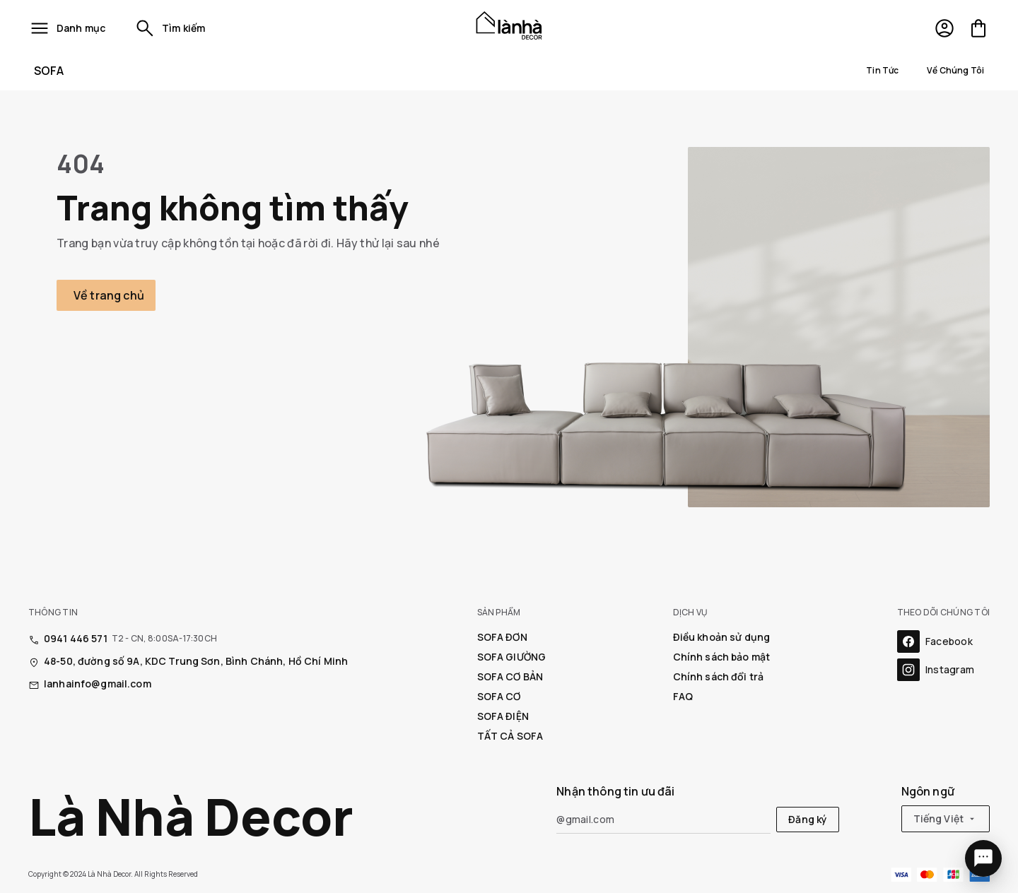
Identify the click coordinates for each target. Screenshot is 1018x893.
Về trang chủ (109, 295)
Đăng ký (807, 819)
